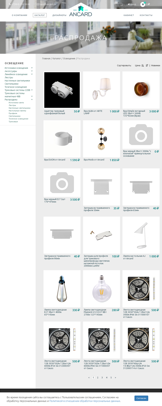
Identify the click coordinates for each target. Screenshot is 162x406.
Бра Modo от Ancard (94, 159)
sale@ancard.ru (46, 4)
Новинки (155, 65)
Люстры (9, 77)
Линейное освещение (16, 74)
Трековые (13, 121)
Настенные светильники (17, 80)
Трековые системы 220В (17, 90)
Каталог (57, 58)
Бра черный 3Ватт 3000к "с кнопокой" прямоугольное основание (137, 153)
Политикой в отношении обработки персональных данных (84, 401)
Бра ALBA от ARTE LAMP (93, 112)
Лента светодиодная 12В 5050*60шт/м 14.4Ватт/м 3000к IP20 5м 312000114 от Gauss (136, 364)
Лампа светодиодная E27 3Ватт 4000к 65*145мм (55, 312)
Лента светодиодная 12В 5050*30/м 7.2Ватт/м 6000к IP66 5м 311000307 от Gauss (97, 364)
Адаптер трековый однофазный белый (54, 112)
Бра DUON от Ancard (54, 159)
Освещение (14, 63)
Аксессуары (11, 71)
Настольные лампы (17, 111)
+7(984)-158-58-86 (19, 4)
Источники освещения (16, 68)
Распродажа (11, 99)
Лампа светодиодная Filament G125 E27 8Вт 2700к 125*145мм (95, 312)
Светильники (11, 84)
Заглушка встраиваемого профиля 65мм (136, 209)
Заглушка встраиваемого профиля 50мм (97, 209)
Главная (46, 58)
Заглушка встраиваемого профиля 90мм (57, 257)
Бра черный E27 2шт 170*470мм (54, 200)
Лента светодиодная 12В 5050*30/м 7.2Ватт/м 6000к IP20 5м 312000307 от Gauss (57, 364)
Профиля (13, 113)
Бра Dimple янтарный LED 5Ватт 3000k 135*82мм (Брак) (134, 113)
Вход (132, 4)
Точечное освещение (16, 87)
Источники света (16, 103)
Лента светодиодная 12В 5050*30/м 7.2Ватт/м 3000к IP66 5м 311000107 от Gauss (136, 313)
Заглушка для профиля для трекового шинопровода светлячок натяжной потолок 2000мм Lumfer (97, 261)
